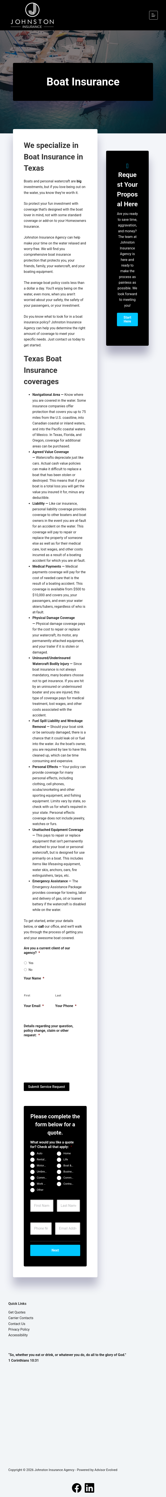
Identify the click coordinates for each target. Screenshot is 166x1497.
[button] (127, 319)
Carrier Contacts (20, 1317)
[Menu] (153, 15)
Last (58, 995)
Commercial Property (43, 1177)
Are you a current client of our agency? (47, 950)
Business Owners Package (70, 1171)
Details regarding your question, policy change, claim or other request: (48, 1030)
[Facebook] (76, 1487)
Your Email (34, 1006)
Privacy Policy (19, 1329)
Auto (39, 1153)
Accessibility (18, 1334)
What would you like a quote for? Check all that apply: (52, 1144)
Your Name (34, 978)
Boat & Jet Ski (70, 1165)
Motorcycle (43, 1165)
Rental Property (43, 1159)
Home (67, 1153)
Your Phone (65, 1006)
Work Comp (43, 1183)
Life (65, 1159)
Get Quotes (17, 1311)
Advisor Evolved (105, 1469)
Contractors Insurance (70, 1183)
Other (40, 1189)
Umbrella (42, 1171)
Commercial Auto (70, 1177)
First (27, 995)
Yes (31, 963)
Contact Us (16, 1323)
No (30, 969)
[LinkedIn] (89, 1487)
